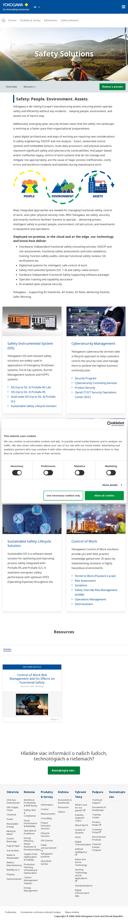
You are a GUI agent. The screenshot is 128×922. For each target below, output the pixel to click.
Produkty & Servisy (30, 20)
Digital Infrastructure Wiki (82, 893)
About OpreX (81, 825)
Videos (61, 811)
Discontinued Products (99, 838)
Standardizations (83, 885)
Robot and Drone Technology (81, 862)
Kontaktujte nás (63, 770)
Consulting (46, 818)
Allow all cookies (104, 495)
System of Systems (80, 831)
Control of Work (84, 541)
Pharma (11, 874)
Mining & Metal (11, 832)
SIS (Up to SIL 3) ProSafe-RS (28, 392)
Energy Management (31, 889)
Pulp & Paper (13, 845)
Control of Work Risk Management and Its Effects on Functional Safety (32, 678)
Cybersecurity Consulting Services (96, 383)
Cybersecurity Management (93, 343)
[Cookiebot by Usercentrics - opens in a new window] (109, 423)
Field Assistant (84, 604)
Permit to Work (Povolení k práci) (95, 576)
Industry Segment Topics (79, 817)
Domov (12, 20)
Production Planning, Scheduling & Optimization (30, 868)
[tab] (7, 650)
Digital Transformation (83, 843)
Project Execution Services (46, 825)
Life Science (47, 840)
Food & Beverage (12, 840)
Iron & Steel (13, 850)
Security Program (85, 378)
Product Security (85, 387)
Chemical (11, 814)
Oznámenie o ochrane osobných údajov (40, 912)
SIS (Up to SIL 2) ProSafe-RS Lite (31, 387)
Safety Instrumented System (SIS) (30, 345)
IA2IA (78, 837)
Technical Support (97, 801)
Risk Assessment (85, 580)
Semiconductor (14, 878)
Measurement (48, 813)
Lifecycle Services (45, 834)
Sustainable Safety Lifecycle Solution (33, 406)
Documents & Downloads (65, 801)
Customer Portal (97, 831)
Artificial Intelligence (81, 850)
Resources (63, 807)
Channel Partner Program (96, 847)
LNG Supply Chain (12, 809)
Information (50, 20)
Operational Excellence (30, 832)
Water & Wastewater (13, 856)
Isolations (81, 585)
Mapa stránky (72, 912)
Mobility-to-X (13, 869)
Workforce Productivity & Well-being (30, 802)
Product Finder (96, 823)
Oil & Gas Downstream (13, 801)
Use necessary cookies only (63, 495)
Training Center (96, 816)
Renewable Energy (12, 825)
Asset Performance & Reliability (30, 823)
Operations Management (90, 599)
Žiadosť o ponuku (112, 86)
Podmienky (10, 912)
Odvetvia (13, 792)
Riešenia (29, 792)
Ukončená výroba (46, 862)
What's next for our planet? (81, 807)
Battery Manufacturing (14, 864)
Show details (110, 485)
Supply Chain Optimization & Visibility (30, 856)
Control (44, 809)
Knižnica (63, 792)
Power (10, 819)
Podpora (97, 792)
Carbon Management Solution (31, 880)
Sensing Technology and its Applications (81, 874)
